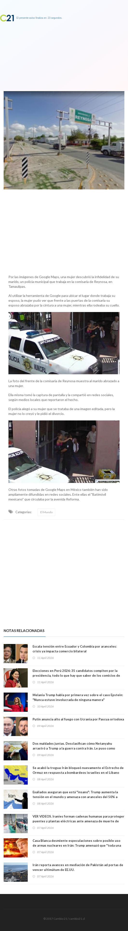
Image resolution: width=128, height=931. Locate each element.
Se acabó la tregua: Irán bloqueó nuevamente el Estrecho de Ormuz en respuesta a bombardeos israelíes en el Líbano (78, 770)
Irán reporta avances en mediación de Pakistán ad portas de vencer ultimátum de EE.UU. (78, 867)
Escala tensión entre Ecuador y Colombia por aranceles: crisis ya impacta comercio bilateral (75, 648)
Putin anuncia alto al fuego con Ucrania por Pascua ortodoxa (78, 719)
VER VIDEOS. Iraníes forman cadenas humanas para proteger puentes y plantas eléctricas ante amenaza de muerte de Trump (78, 821)
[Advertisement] (64, 230)
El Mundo (46, 512)
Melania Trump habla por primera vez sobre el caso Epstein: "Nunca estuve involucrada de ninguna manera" (78, 697)
